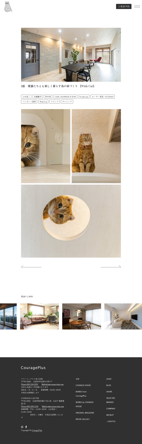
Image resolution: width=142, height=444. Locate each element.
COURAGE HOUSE (83, 385)
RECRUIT (110, 415)
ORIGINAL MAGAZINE (85, 412)
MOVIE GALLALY (83, 419)
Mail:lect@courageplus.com (53, 406)
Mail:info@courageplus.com (53, 384)
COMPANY (110, 408)
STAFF (108, 379)
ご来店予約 (122, 6)
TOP (77, 379)
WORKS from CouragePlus (81, 393)
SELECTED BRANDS (110, 400)
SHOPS (109, 391)
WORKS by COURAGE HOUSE (84, 404)
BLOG (108, 385)
